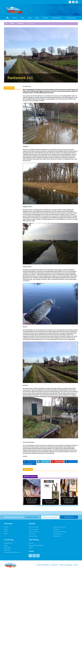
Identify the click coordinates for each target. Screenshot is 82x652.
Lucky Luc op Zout (33, 531)
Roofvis (14, 18)
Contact (31, 547)
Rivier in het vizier (33, 527)
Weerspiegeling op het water (12, 552)
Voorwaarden (54, 565)
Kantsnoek (20, 23)
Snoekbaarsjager (57, 534)
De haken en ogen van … (59, 527)
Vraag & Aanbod (71, 18)
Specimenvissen (33, 536)
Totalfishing (46, 565)
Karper (22, 18)
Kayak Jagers (7, 547)
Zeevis (30, 18)
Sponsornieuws (8, 543)
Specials (45, 18)
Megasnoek (7, 550)
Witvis (37, 18)
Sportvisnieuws (56, 18)
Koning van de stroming (59, 531)
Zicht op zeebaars (33, 529)
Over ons (31, 543)
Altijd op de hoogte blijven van (21, 517)
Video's (6, 545)
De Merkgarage (68, 565)
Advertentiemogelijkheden (36, 545)
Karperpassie (56, 536)
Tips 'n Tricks (32, 534)
